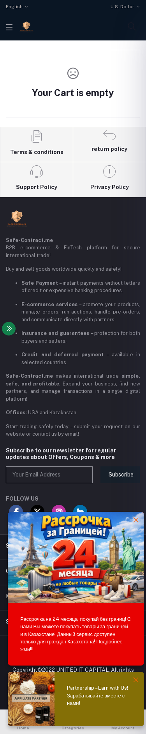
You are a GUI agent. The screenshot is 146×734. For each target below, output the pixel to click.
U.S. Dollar (122, 6)
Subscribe (121, 474)
